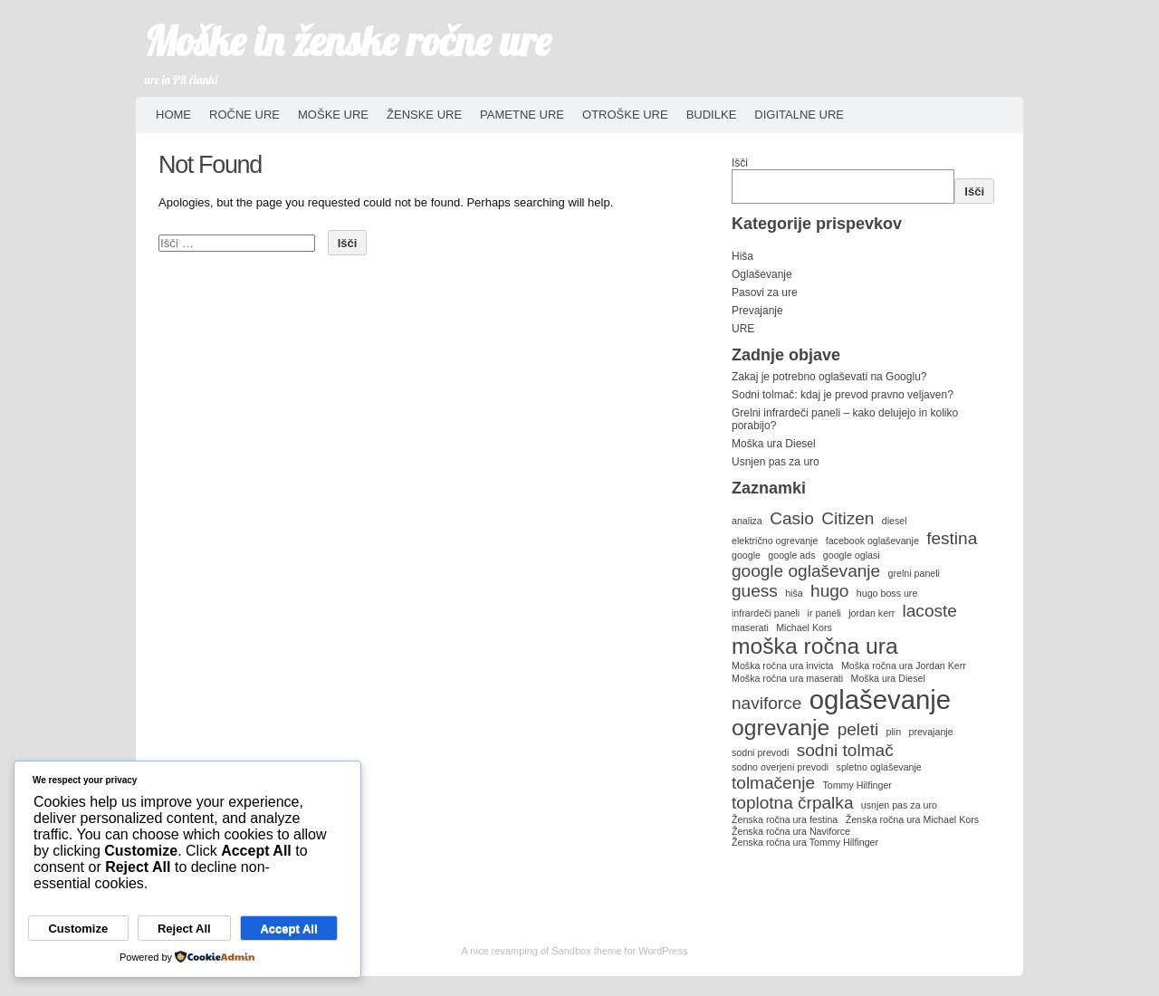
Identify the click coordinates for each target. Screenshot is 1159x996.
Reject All (184, 928)
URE (743, 328)
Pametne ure (522, 114)
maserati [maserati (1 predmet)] (750, 627)
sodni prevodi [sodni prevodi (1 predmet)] (760, 752)
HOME (173, 114)
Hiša (742, 256)
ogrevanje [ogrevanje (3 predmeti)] (780, 727)
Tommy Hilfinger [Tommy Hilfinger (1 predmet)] (856, 785)
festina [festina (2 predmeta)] (951, 538)
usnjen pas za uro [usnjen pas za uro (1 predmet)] (899, 805)
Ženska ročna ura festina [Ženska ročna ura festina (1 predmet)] (785, 819)
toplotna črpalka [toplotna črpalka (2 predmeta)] (792, 802)
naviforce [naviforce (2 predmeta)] (766, 703)
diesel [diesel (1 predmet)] (894, 520)
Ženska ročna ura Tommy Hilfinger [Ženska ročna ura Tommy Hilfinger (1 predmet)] (805, 842)
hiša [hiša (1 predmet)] (794, 593)
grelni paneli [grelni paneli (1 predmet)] (914, 573)
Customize (78, 928)
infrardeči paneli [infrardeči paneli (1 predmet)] (766, 613)
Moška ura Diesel (774, 443)
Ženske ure (424, 114)
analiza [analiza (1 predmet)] (747, 520)
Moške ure (333, 114)
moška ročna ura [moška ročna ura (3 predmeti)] (815, 646)
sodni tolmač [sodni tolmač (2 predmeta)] (845, 750)
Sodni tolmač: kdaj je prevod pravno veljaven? (842, 394)
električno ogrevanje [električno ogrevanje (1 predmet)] (775, 540)
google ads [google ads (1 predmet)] (791, 555)
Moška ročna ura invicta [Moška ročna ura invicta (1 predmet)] (783, 665)
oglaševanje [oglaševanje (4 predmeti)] (880, 699)
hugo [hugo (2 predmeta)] (829, 590)
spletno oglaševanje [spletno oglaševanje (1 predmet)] (879, 766)
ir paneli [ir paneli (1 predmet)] (824, 613)
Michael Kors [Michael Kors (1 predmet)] (804, 627)
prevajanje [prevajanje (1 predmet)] (930, 731)
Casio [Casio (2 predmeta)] (792, 518)
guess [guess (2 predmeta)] (755, 590)
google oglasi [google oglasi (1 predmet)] (851, 555)
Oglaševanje (762, 274)
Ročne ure (244, 114)
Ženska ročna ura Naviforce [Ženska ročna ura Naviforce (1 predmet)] (791, 831)
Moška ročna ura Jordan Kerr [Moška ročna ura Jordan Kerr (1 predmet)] (903, 665)
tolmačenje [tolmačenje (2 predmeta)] (773, 782)
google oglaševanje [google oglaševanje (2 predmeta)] (806, 570)
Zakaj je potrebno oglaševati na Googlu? (829, 376)
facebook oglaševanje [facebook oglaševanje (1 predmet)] (872, 540)
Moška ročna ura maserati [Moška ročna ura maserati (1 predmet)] (787, 678)
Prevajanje (757, 310)
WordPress (662, 950)
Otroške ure (625, 114)
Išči (740, 163)
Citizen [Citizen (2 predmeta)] (847, 518)
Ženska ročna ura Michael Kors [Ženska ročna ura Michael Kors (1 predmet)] (912, 819)
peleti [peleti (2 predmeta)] (858, 729)
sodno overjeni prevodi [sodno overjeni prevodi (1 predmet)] (780, 766)
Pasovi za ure (765, 292)
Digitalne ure (799, 114)
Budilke (711, 114)
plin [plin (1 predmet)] (894, 731)
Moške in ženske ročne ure (348, 40)
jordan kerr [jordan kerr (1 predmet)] (871, 613)
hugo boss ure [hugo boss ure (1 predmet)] (887, 593)
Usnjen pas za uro (775, 461)
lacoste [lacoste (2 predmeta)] (930, 610)
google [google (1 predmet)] (746, 555)
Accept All (288, 928)
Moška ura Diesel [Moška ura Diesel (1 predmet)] (888, 678)
